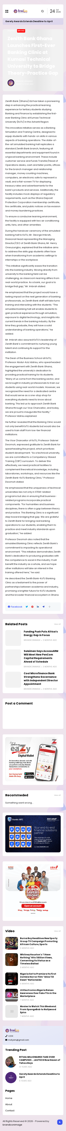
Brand (21, 30)
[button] (49, 606)
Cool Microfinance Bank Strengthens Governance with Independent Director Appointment (41, 679)
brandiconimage (12, 1124)
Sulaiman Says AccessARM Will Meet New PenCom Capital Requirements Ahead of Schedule (41, 656)
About (8, 1104)
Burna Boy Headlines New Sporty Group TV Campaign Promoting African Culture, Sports (39, 941)
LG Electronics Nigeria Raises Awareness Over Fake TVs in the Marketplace (38, 993)
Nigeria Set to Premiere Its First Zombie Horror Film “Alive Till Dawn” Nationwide (38, 976)
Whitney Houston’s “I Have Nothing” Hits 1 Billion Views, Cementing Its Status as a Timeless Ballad (36, 959)
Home (11, 30)
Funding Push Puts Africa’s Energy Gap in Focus (41, 633)
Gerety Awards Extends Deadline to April (29, 21)
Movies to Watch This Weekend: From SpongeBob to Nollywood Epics (38, 1009)
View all (57, 624)
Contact (9, 1110)
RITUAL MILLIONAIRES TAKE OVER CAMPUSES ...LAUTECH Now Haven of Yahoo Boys (39, 1060)
